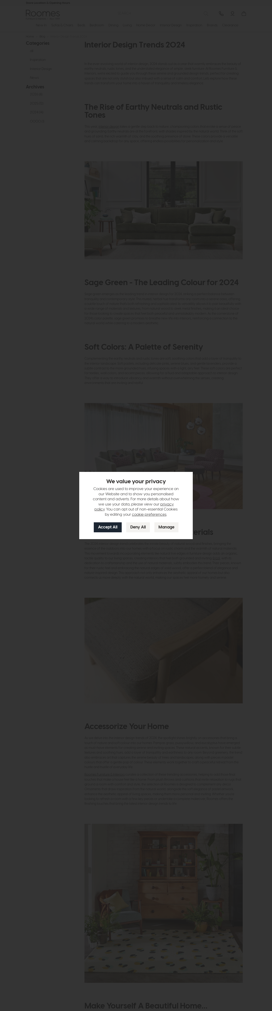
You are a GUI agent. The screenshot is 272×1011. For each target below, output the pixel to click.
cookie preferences (149, 514)
